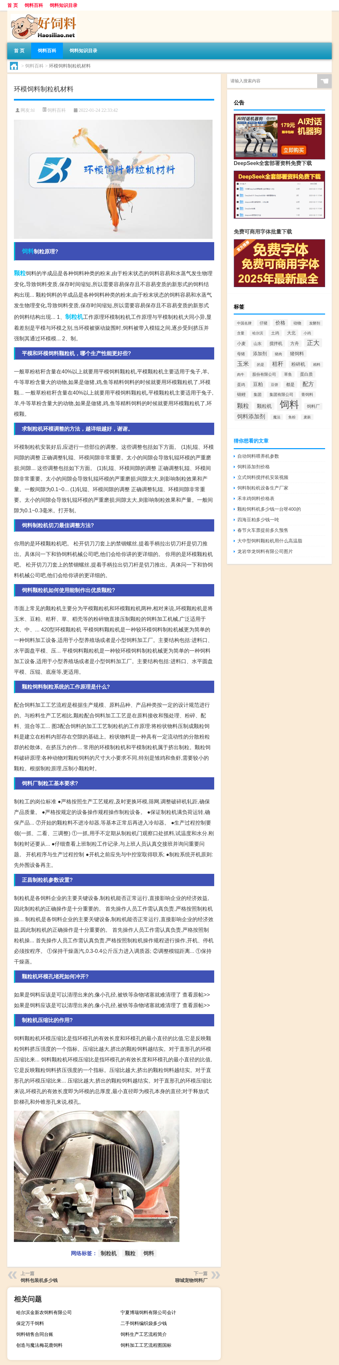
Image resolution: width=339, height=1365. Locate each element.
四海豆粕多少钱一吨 (258, 519)
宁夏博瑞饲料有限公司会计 (148, 1312)
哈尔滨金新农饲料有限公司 (44, 1312)
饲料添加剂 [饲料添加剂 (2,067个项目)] (251, 416)
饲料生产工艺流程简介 (144, 1334)
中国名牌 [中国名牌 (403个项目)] (244, 323)
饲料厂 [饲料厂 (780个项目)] (313, 406)
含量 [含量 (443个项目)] (240, 333)
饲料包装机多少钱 (39, 1280)
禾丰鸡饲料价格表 (255, 498)
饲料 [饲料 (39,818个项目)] (289, 404)
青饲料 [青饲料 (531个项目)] (307, 394)
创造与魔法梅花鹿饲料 (39, 1345)
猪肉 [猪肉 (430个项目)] (278, 354)
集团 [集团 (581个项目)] (258, 394)
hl (33, 110)
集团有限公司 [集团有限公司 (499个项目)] (281, 395)
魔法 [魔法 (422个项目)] (276, 417)
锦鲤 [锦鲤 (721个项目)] (241, 394)
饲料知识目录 (63, 5)
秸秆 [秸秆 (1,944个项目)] (277, 364)
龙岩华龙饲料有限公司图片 (265, 551)
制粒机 (74, 317)
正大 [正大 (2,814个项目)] (313, 342)
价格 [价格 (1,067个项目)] (280, 322)
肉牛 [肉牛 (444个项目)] (240, 374)
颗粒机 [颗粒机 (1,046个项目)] (264, 406)
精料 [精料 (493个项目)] (316, 364)
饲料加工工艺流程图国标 (146, 1345)
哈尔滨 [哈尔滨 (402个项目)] (257, 333)
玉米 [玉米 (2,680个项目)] (243, 363)
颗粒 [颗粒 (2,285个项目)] (243, 406)
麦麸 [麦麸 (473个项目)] (307, 417)
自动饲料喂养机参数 (258, 456)
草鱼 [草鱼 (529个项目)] (288, 374)
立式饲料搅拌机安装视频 (262, 477)
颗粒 (20, 273)
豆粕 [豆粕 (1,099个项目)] (258, 384)
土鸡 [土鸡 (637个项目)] (275, 333)
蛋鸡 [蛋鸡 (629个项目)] (241, 384)
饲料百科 (33, 5)
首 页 (12, 5)
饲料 (28, 251)
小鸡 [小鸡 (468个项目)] (307, 333)
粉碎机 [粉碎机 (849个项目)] (298, 364)
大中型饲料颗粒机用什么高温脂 (269, 540)
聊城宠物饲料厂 (191, 1280)
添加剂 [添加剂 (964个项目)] (260, 353)
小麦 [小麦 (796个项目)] (241, 343)
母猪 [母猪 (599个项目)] (241, 354)
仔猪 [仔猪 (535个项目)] (263, 323)
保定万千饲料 (30, 1323)
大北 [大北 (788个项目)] (291, 332)
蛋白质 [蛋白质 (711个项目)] (306, 374)
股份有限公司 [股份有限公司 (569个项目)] (264, 374)
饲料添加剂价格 (253, 466)
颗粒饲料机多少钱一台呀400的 (269, 509)
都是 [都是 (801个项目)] (290, 384)
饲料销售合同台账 (34, 1334)
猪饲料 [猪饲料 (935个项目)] (297, 353)
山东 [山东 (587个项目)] (258, 343)
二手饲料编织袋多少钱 (144, 1323)
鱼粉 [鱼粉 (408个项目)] (292, 417)
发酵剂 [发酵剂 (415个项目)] (314, 323)
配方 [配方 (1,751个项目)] (308, 384)
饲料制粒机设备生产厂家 (262, 488)
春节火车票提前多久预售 (262, 530)
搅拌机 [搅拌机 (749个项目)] (275, 343)
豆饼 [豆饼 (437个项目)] (274, 385)
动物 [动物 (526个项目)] (297, 323)
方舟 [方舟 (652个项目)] (294, 343)
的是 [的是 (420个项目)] (260, 364)
